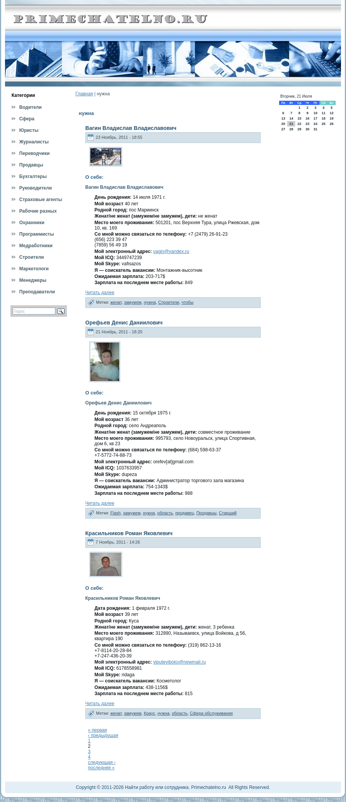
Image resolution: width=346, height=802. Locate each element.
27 (283, 129)
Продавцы (206, 513)
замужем (132, 302)
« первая (97, 730)
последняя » (101, 767)
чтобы (187, 302)
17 (315, 118)
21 (291, 124)
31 (315, 129)
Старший (227, 513)
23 (307, 124)
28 (291, 129)
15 (299, 118)
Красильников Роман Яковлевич (129, 533)
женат (115, 302)
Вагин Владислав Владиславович (130, 128)
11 (323, 113)
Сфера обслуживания (211, 713)
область (165, 513)
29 (299, 129)
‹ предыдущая (103, 735)
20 (283, 124)
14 (291, 118)
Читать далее (100, 292)
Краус (149, 713)
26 (332, 124)
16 (307, 118)
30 (307, 129)
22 (299, 124)
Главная (84, 94)
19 (332, 118)
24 (315, 124)
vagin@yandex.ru (171, 251)
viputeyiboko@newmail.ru (179, 662)
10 (315, 113)
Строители (168, 302)
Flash (115, 513)
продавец (184, 513)
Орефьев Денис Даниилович (124, 322)
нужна (150, 302)
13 (283, 118)
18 (323, 118)
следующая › (102, 762)
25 (323, 124)
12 (332, 113)
